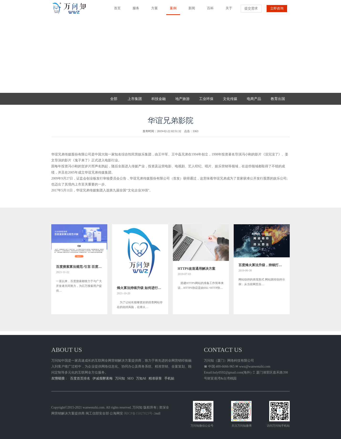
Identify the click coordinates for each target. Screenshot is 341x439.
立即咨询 (277, 8)
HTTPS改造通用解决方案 (196, 268)
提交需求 (251, 8)
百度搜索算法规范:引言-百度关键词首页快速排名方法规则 (79, 267)
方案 (153, 10)
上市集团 (135, 99)
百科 (208, 10)
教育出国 (278, 99)
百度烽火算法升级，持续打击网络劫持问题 (261, 265)
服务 (134, 10)
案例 (171, 10)
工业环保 (206, 99)
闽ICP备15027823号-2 (139, 413)
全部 (113, 99)
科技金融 (158, 99)
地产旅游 (182, 99)
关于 (227, 10)
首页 (115, 10)
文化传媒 (230, 99)
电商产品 (254, 99)
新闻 (190, 10)
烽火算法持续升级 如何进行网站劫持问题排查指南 (140, 288)
